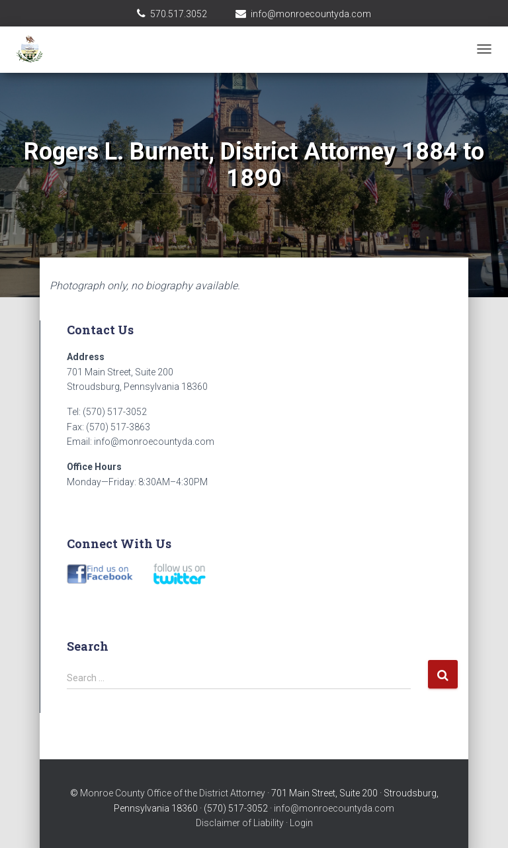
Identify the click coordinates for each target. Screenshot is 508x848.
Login (301, 823)
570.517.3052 (178, 14)
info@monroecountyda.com (311, 14)
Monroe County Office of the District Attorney (172, 793)
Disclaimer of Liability (240, 823)
